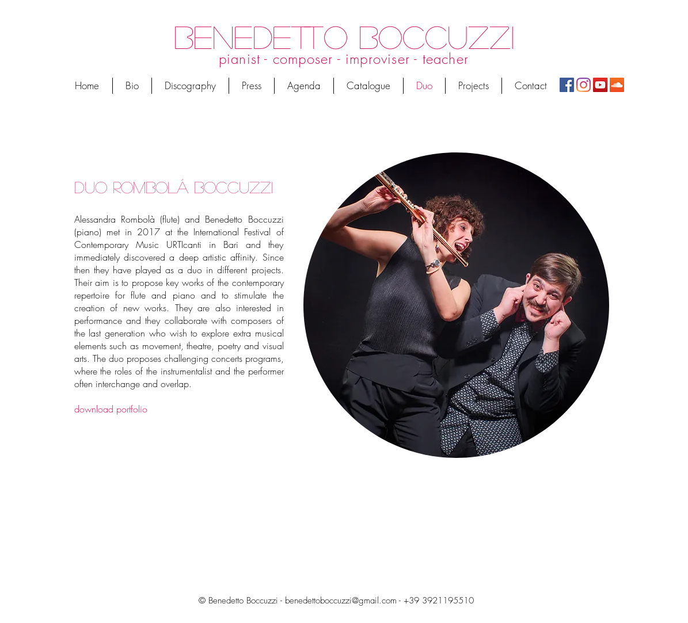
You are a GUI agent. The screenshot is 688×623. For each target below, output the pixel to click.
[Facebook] (567, 85)
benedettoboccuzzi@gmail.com (341, 600)
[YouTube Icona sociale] (600, 85)
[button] (473, 86)
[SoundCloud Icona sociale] (617, 85)
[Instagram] (583, 85)
